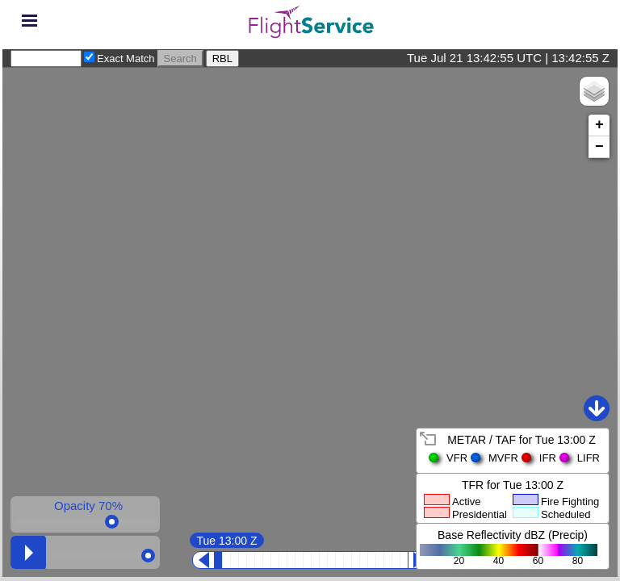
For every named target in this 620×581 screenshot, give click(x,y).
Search (180, 58)
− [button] (599, 147)
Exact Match (126, 58)
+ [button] (599, 125)
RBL (222, 58)
